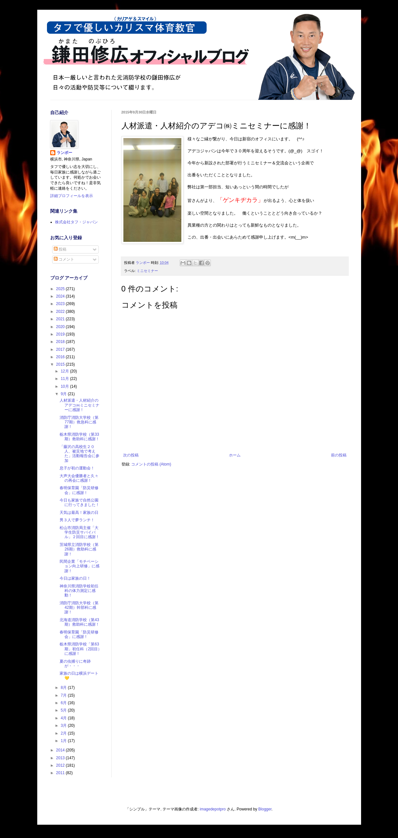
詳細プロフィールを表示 (71, 196)
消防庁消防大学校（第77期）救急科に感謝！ (79, 422)
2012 (61, 765)
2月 (64, 733)
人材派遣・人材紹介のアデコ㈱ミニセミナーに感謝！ (79, 405)
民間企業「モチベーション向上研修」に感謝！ (79, 566)
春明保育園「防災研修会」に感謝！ (79, 490)
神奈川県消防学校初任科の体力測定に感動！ (79, 591)
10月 (65, 386)
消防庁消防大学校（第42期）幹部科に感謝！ (79, 608)
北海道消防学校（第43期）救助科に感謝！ (79, 622)
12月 (65, 371)
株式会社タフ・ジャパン (76, 222)
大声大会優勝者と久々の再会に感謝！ (79, 478)
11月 (65, 378)
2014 (61, 750)
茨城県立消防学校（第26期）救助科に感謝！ (79, 549)
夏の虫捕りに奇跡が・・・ (75, 663)
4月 (64, 718)
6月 (64, 703)
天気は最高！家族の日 (79, 512)
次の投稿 (131, 455)
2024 (61, 296)
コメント (64, 259)
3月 (64, 725)
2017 (61, 349)
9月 (64, 394)
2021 (61, 319)
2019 (61, 334)
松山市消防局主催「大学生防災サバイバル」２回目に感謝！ (79, 532)
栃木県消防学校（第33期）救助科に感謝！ (79, 436)
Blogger (265, 809)
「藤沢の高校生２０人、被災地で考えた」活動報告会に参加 (79, 453)
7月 (64, 695)
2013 (61, 758)
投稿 (60, 249)
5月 (64, 710)
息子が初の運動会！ (77, 468)
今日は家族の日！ (75, 578)
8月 (64, 687)
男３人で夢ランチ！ (77, 520)
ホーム (235, 455)
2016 (61, 357)
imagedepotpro (213, 809)
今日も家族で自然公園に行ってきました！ (79, 502)
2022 (61, 311)
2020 (61, 327)
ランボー (64, 152)
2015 (61, 364)
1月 (64, 740)
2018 (61, 341)
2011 (61, 773)
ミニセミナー (147, 271)
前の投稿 (339, 455)
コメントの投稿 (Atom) (151, 464)
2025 (61, 289)
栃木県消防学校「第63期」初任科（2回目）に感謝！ (81, 649)
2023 (61, 303)
